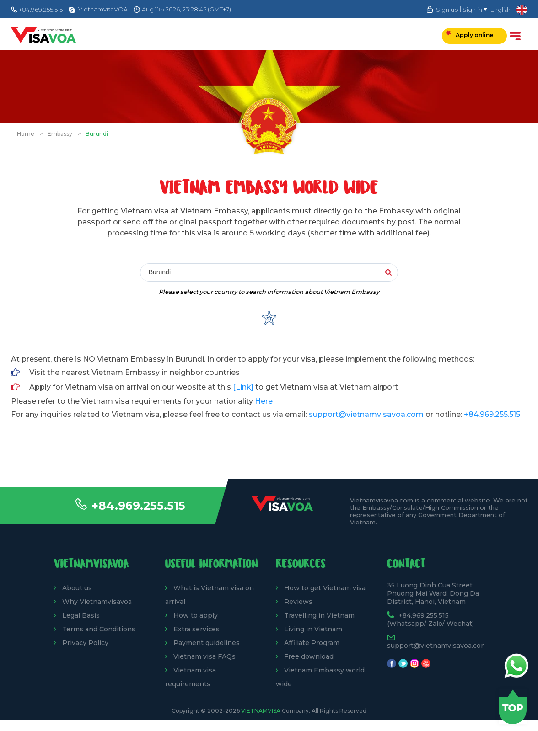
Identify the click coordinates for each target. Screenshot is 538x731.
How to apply (195, 615)
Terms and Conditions (98, 629)
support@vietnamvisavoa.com (366, 414)
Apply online (469, 34)
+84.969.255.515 (138, 505)
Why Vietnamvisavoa (97, 602)
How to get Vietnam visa (325, 588)
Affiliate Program (311, 643)
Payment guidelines (206, 643)
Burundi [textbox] (160, 272)
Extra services (196, 629)
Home (25, 133)
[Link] (243, 387)
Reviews (298, 602)
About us (77, 588)
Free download (309, 656)
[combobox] (273, 273)
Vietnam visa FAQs (204, 656)
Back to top (513, 706)
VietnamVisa (260, 710)
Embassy (60, 133)
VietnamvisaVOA (103, 9)
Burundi (97, 133)
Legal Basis (81, 615)
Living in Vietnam (313, 629)
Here (264, 401)
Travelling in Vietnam (319, 615)
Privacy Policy (85, 643)
